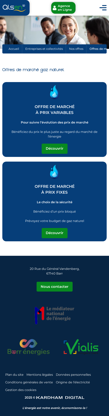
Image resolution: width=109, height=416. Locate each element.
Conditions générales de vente (29, 382)
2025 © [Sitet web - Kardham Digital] (54, 397)
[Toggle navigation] (103, 8)
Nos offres (76, 49)
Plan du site (14, 375)
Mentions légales (39, 375)
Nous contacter (55, 286)
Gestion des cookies (20, 390)
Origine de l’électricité (73, 382)
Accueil (14, 49)
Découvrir (54, 148)
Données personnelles (73, 375)
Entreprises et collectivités (44, 49)
